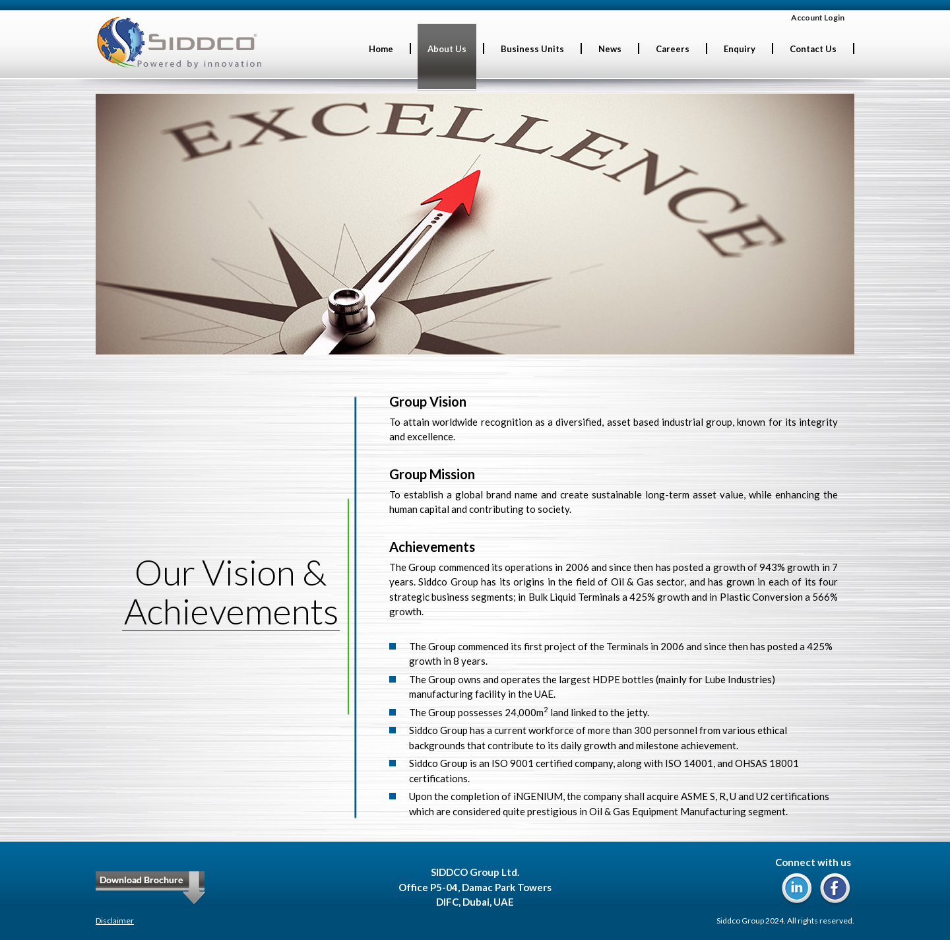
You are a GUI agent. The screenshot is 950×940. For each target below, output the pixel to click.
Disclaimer (115, 920)
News (609, 49)
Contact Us (813, 49)
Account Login (817, 17)
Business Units (532, 49)
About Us (447, 49)
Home (381, 49)
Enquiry (739, 49)
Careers (672, 49)
